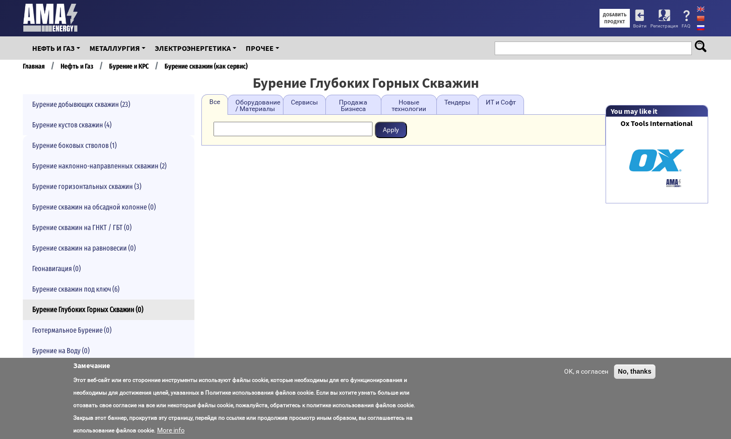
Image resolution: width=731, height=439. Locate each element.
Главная (34, 66)
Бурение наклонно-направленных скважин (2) (99, 165)
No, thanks (635, 371)
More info (171, 430)
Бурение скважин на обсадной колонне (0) (94, 206)
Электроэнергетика (193, 48)
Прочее (260, 48)
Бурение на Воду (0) (61, 350)
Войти (640, 25)
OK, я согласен (586, 371)
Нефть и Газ (53, 48)
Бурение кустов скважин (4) (71, 124)
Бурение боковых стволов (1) (74, 145)
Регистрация (664, 25)
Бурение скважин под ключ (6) (75, 289)
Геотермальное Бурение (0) (71, 330)
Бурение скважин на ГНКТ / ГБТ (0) (81, 227)
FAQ (686, 25)
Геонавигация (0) (56, 268)
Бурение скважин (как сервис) (206, 66)
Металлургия (115, 48)
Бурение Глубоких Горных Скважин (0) (87, 309)
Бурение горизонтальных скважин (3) (86, 186)
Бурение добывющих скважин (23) (81, 104)
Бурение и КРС (129, 66)
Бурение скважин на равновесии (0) (84, 248)
